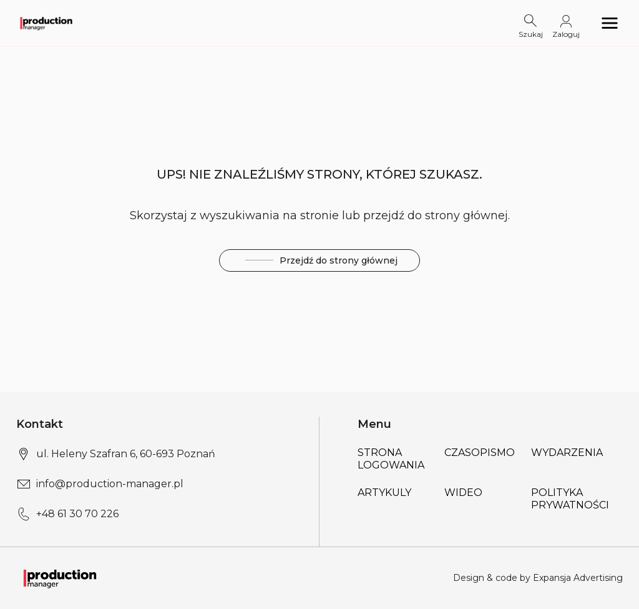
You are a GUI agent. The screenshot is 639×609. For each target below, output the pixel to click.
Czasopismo (479, 452)
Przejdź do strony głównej (319, 261)
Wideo (463, 492)
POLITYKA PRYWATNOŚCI (570, 499)
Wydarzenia (567, 452)
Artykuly (384, 492)
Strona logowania (391, 459)
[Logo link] (46, 23)
